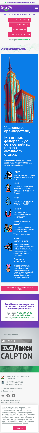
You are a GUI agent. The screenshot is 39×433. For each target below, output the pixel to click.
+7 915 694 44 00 (24, 313)
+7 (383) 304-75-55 (14, 382)
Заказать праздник (19, 20)
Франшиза (19, 30)
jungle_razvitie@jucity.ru (23, 317)
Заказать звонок (19, 25)
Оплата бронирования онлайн (19, 14)
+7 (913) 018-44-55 (14, 384)
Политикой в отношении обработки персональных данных (18, 422)
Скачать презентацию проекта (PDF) (19, 288)
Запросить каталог (19, 34)
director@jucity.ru (23, 315)
